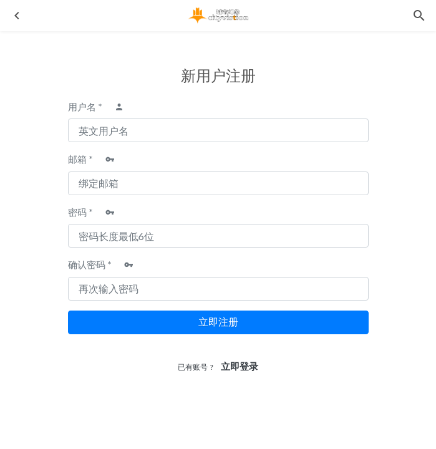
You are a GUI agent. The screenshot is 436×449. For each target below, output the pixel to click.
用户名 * (85, 106)
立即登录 (239, 366)
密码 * (80, 212)
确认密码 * (90, 264)
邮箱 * (80, 159)
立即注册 (218, 322)
